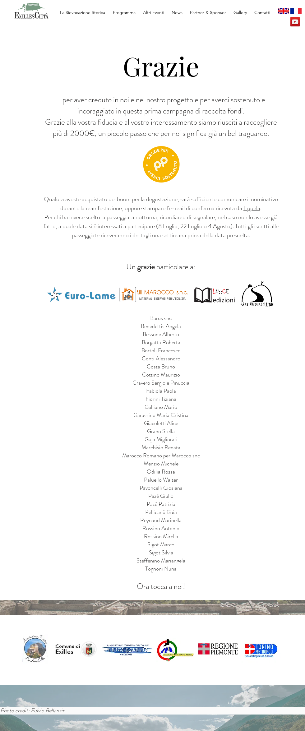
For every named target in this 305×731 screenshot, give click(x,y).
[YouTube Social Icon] (295, 21)
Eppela (251, 208)
